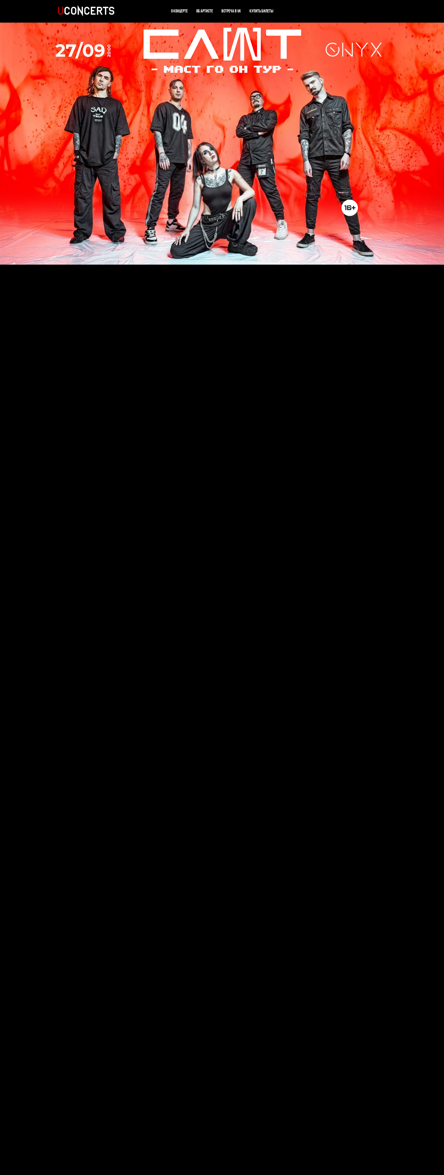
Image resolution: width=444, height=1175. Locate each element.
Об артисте (204, 11)
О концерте (179, 11)
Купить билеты (261, 11)
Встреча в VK (231, 11)
